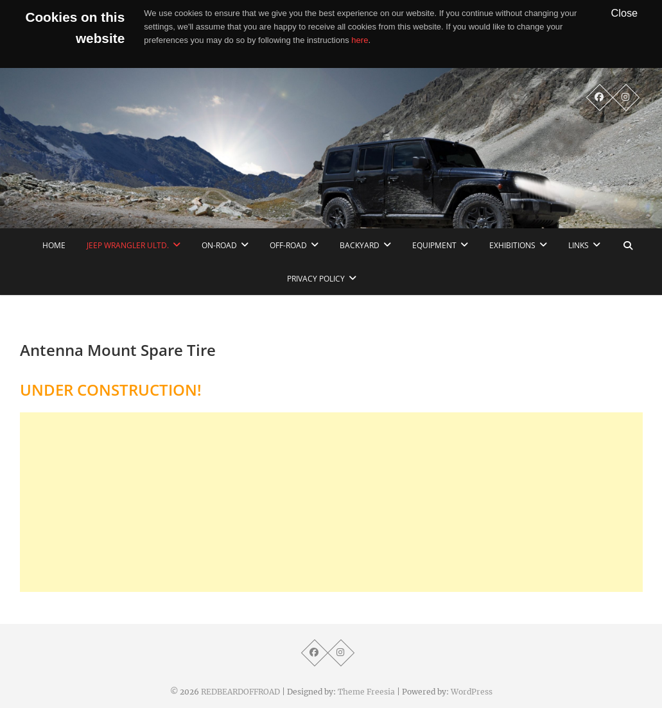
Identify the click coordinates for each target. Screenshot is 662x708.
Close (624, 13)
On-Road (219, 245)
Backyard (359, 245)
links (578, 245)
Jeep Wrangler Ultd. (128, 245)
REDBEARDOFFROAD (240, 691)
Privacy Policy (316, 278)
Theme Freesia (366, 691)
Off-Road (288, 245)
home (53, 245)
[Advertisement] (331, 502)
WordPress (471, 691)
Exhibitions (512, 245)
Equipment (434, 245)
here (359, 40)
